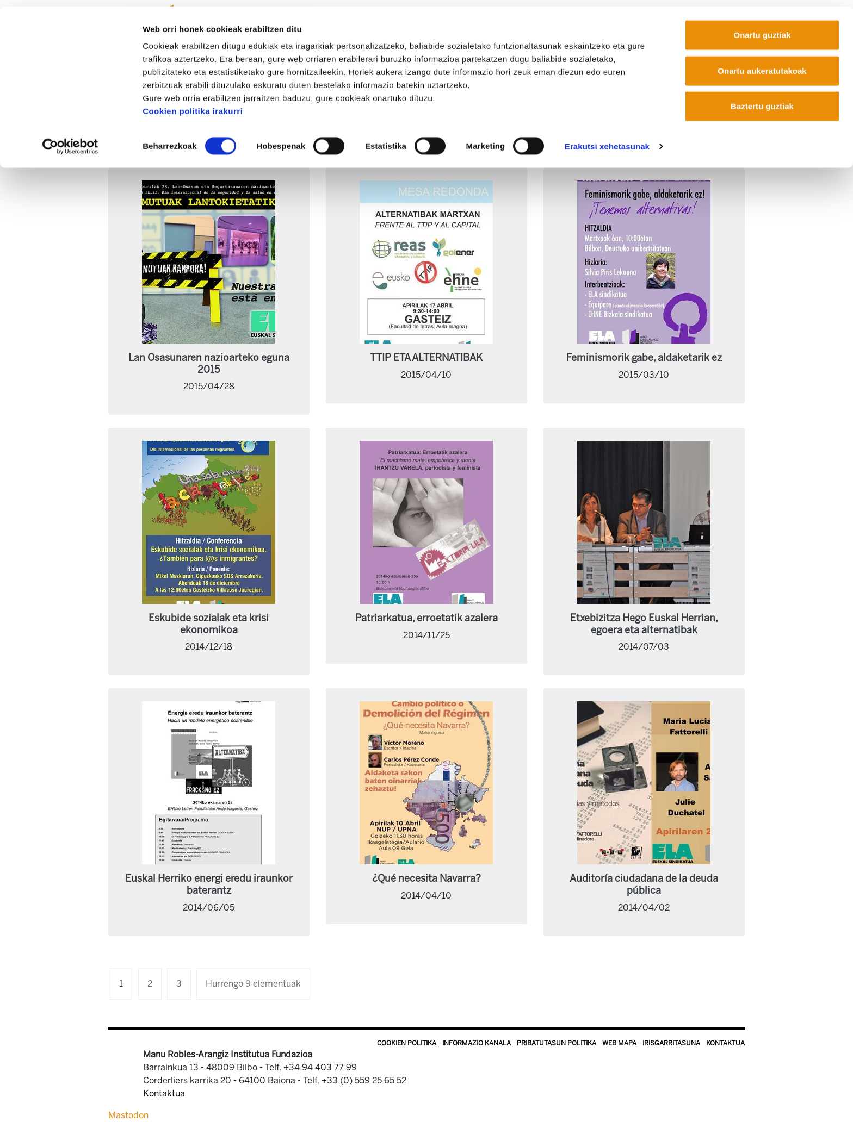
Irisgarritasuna (671, 1043)
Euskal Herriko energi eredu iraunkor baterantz (209, 884)
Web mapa (619, 1043)
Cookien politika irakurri (193, 104)
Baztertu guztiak (762, 99)
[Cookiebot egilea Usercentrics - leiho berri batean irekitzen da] (70, 140)
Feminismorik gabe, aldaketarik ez (644, 358)
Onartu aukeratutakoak (762, 64)
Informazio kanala (476, 1043)
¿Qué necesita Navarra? (426, 878)
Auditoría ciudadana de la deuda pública (644, 884)
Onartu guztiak (761, 28)
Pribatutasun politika (556, 1043)
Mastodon (128, 1115)
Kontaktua (725, 1043)
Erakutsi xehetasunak (607, 140)
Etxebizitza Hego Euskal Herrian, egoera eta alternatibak (644, 624)
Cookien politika (406, 1043)
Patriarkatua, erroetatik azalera (426, 618)
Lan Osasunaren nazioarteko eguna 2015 (208, 364)
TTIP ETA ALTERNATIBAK (426, 358)
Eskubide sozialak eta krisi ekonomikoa (209, 624)
